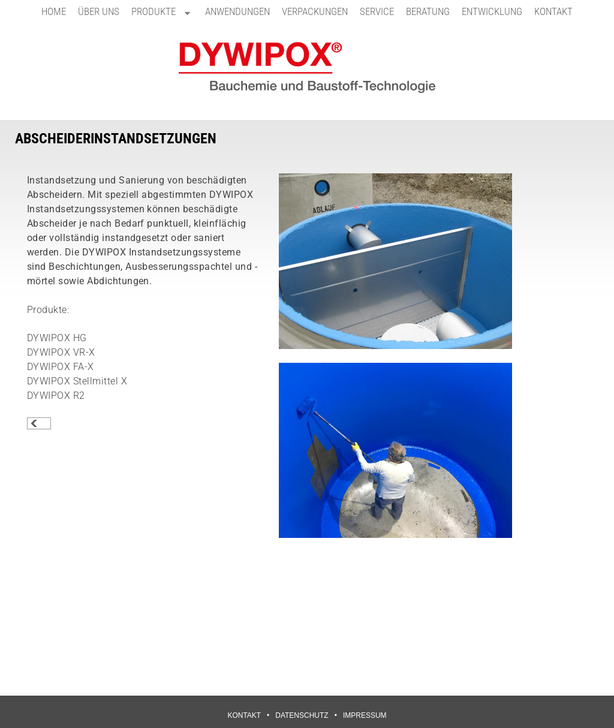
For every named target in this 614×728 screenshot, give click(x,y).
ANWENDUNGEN (237, 11)
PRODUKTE (157, 14)
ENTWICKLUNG (492, 11)
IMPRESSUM (365, 715)
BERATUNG (428, 11)
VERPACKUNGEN (315, 11)
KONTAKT (553, 11)
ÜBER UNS (98, 11)
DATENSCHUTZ (301, 715)
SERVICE (377, 11)
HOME (53, 11)
